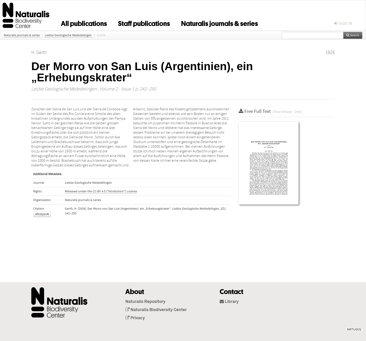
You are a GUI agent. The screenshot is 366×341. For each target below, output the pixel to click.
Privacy (135, 318)
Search (352, 35)
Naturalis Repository (145, 302)
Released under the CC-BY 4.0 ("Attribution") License (101, 191)
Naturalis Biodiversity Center (156, 310)
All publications (84, 22)
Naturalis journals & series (219, 22)
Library (229, 302)
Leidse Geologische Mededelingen (68, 35)
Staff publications (144, 22)
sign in (343, 23)
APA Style (42, 214)
